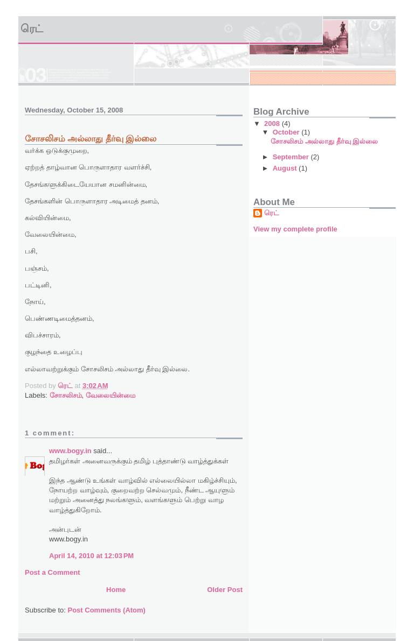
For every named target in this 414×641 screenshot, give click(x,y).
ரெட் (31, 28)
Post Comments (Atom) (107, 610)
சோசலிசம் (66, 395)
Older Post (225, 590)
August (286, 168)
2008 (273, 123)
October (287, 132)
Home (116, 590)
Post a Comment (52, 572)
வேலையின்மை (110, 395)
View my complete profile (295, 229)
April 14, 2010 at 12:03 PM (91, 556)
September (292, 157)
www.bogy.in (70, 451)
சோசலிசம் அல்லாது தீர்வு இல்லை (324, 141)
